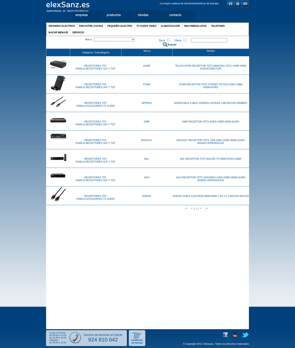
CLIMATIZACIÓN (170, 26)
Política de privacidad (237, 340)
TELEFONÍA (218, 26)
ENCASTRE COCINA (91, 26)
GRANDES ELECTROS (62, 26)
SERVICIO (78, 32)
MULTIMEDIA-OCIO (195, 26)
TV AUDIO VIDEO (146, 26)
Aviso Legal (216, 340)
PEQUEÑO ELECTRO (119, 26)
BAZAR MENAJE (58, 32)
